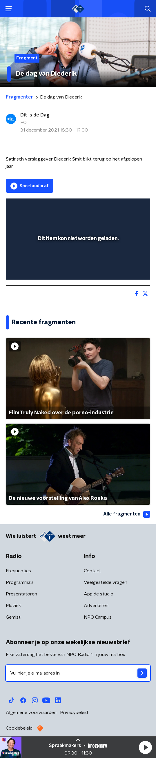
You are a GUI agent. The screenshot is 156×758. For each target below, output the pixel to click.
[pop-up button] (118, 206)
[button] (145, 747)
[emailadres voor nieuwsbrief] (78, 673)
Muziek (13, 605)
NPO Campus (98, 617)
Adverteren (96, 605)
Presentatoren (21, 594)
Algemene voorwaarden (31, 712)
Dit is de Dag (34, 115)
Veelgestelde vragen (105, 582)
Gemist (13, 617)
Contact (92, 570)
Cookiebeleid (19, 728)
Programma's (20, 582)
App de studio (98, 594)
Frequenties (18, 570)
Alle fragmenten (126, 514)
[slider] (77, 269)
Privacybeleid (74, 712)
